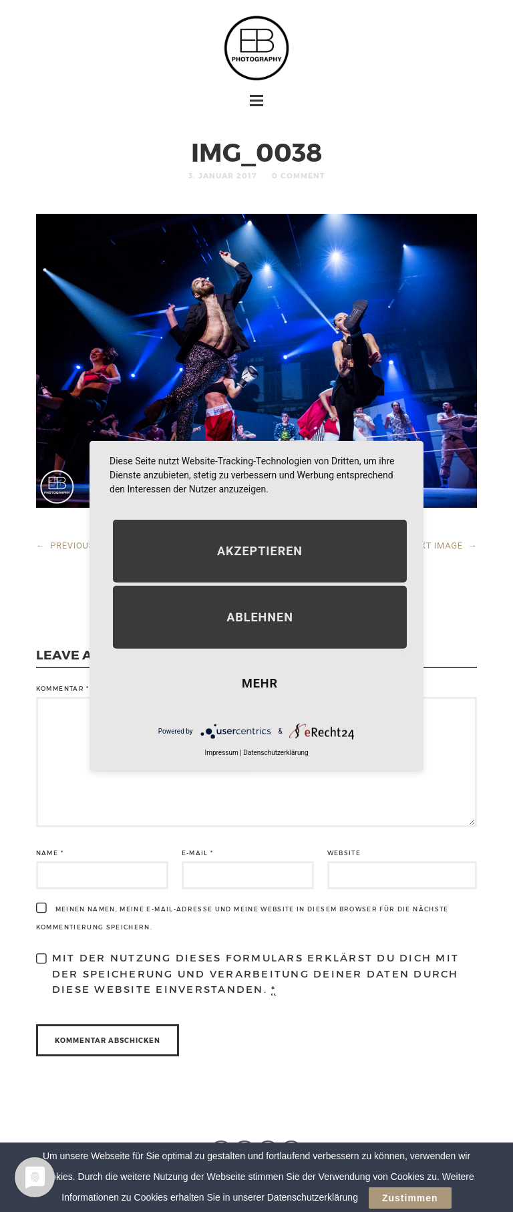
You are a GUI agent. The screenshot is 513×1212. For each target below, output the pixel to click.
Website (344, 853)
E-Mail (198, 853)
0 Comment (298, 175)
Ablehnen (259, 617)
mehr (260, 683)
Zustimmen (410, 1200)
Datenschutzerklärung (275, 752)
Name (49, 853)
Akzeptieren (260, 551)
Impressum (221, 752)
